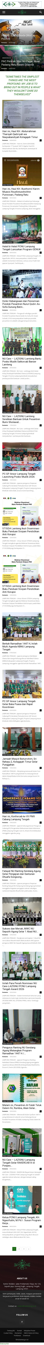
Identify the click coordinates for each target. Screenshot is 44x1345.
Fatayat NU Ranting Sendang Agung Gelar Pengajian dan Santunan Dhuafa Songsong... (21, 874)
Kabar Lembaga (7, 412)
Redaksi (4, 42)
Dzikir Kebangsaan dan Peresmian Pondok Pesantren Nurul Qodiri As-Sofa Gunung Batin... (21, 304)
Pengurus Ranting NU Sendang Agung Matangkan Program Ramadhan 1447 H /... (18, 1050)
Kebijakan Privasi (29, 1331)
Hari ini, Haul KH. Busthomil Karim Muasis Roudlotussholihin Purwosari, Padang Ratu (21, 191)
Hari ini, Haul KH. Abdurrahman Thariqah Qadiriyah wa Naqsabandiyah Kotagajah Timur (20, 134)
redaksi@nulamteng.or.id (26, 1306)
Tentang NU (11, 1331)
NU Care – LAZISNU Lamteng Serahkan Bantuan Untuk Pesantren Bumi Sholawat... (21, 419)
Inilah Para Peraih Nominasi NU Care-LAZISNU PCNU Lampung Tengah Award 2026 (19, 986)
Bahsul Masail (6, 32)
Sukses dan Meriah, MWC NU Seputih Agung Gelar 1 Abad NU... (20, 930)
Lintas (5, 524)
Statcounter (4, 1344)
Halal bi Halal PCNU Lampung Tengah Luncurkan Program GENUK (21, 248)
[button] (4, 12)
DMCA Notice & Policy (31, 1333)
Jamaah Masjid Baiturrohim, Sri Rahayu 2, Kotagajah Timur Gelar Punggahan (20, 761)
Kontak (19, 1331)
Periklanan (17, 1336)
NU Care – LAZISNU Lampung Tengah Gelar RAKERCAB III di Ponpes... (18, 1162)
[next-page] (29, 1249)
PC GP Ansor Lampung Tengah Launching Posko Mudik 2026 (19, 475)
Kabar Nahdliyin (8, 127)
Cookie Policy (8, 1333)
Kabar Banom (6, 58)
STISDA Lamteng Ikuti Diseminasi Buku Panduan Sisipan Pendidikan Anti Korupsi (20, 531)
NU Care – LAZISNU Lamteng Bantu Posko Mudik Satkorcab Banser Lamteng (21, 361)
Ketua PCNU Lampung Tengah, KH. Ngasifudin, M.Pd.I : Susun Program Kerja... (21, 1220)
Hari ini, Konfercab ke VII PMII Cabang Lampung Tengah (18, 818)
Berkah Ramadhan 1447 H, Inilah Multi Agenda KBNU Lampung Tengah (19, 646)
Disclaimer (18, 1333)
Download (26, 1336)
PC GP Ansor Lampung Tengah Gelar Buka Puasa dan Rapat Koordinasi (19, 704)
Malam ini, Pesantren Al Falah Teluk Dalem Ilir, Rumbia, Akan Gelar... (21, 1106)
